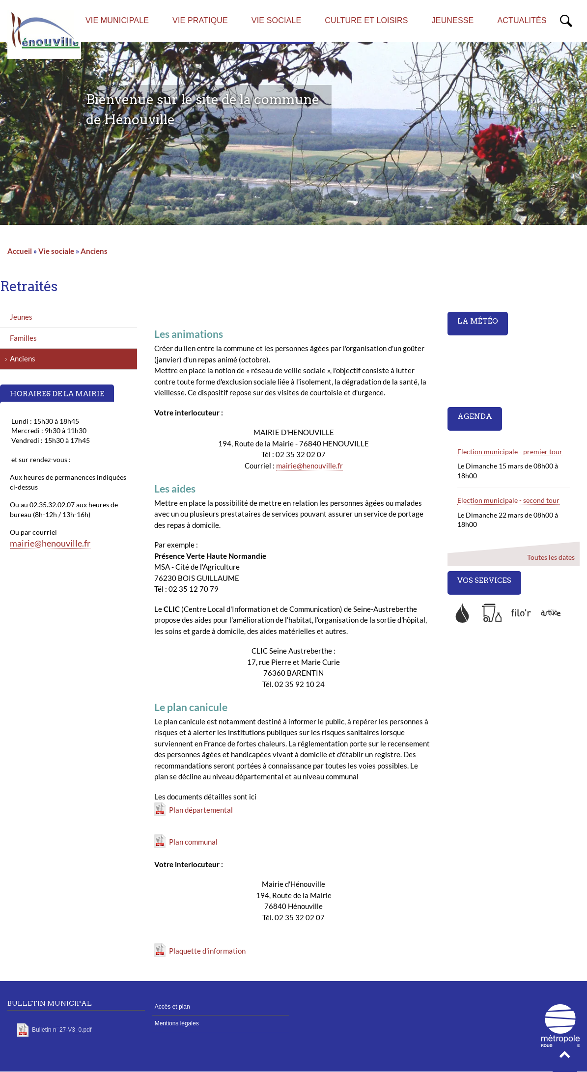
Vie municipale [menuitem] (117, 20)
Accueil (19, 251)
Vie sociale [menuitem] (276, 20)
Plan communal (193, 841)
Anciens (94, 251)
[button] (565, 1057)
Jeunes (21, 316)
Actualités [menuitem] (521, 20)
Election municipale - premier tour (509, 451)
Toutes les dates (551, 557)
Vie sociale (56, 251)
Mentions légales (177, 1023)
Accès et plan (172, 1006)
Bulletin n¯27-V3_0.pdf (61, 1029)
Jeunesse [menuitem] (453, 20)
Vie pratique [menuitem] (200, 20)
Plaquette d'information (207, 950)
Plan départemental (201, 809)
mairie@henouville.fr (309, 465)
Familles (23, 337)
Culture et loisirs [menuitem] (366, 20)
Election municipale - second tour (508, 500)
